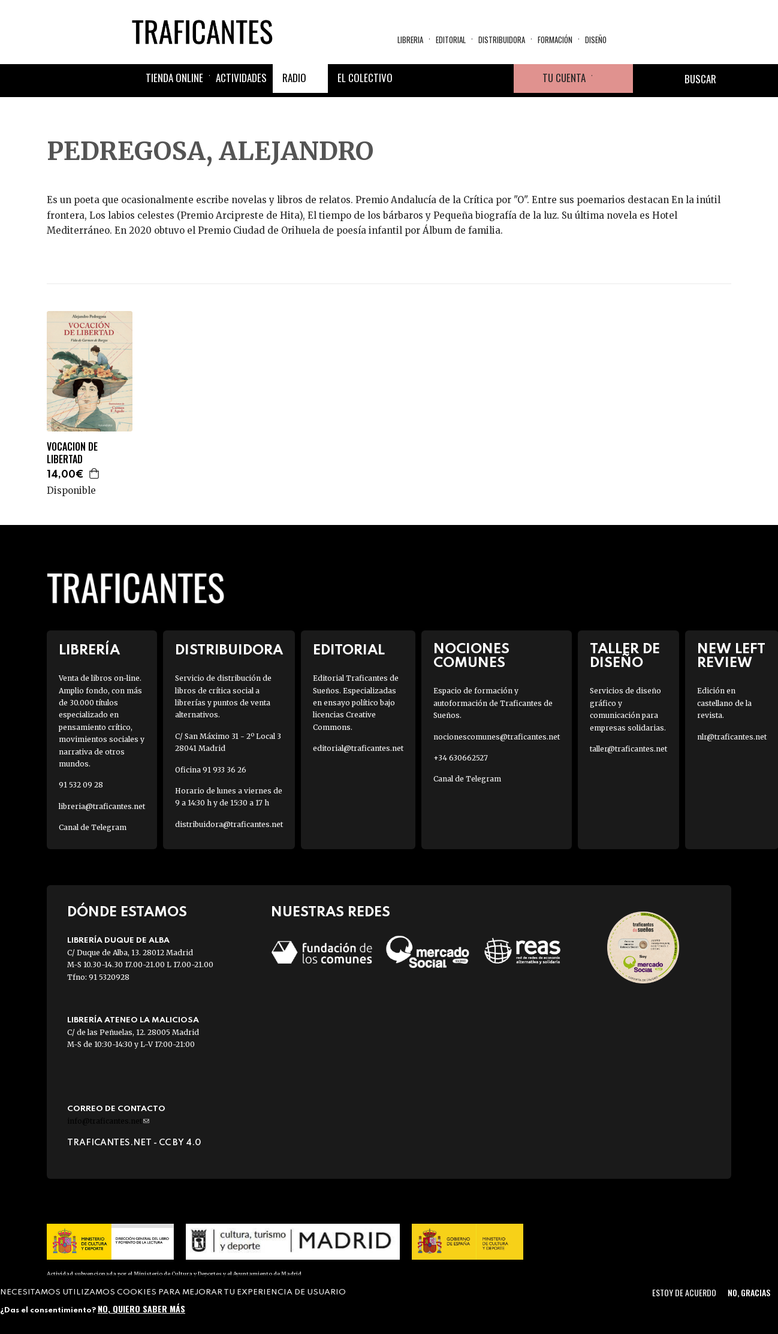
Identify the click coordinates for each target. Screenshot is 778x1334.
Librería (89, 650)
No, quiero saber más (141, 1308)
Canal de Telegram (92, 827)
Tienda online (174, 77)
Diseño (596, 40)
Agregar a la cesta (94, 473)
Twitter (441, 78)
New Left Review (731, 656)
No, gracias (749, 1292)
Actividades (241, 77)
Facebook (413, 78)
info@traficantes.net (108, 1120)
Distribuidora (501, 40)
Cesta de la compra (612, 78)
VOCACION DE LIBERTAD (72, 453)
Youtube (499, 78)
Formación (555, 40)
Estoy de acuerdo (684, 1292)
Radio (294, 77)
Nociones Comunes (471, 656)
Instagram (470, 78)
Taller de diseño (625, 656)
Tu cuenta (564, 77)
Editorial (451, 40)
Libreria (410, 40)
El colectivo (365, 77)
